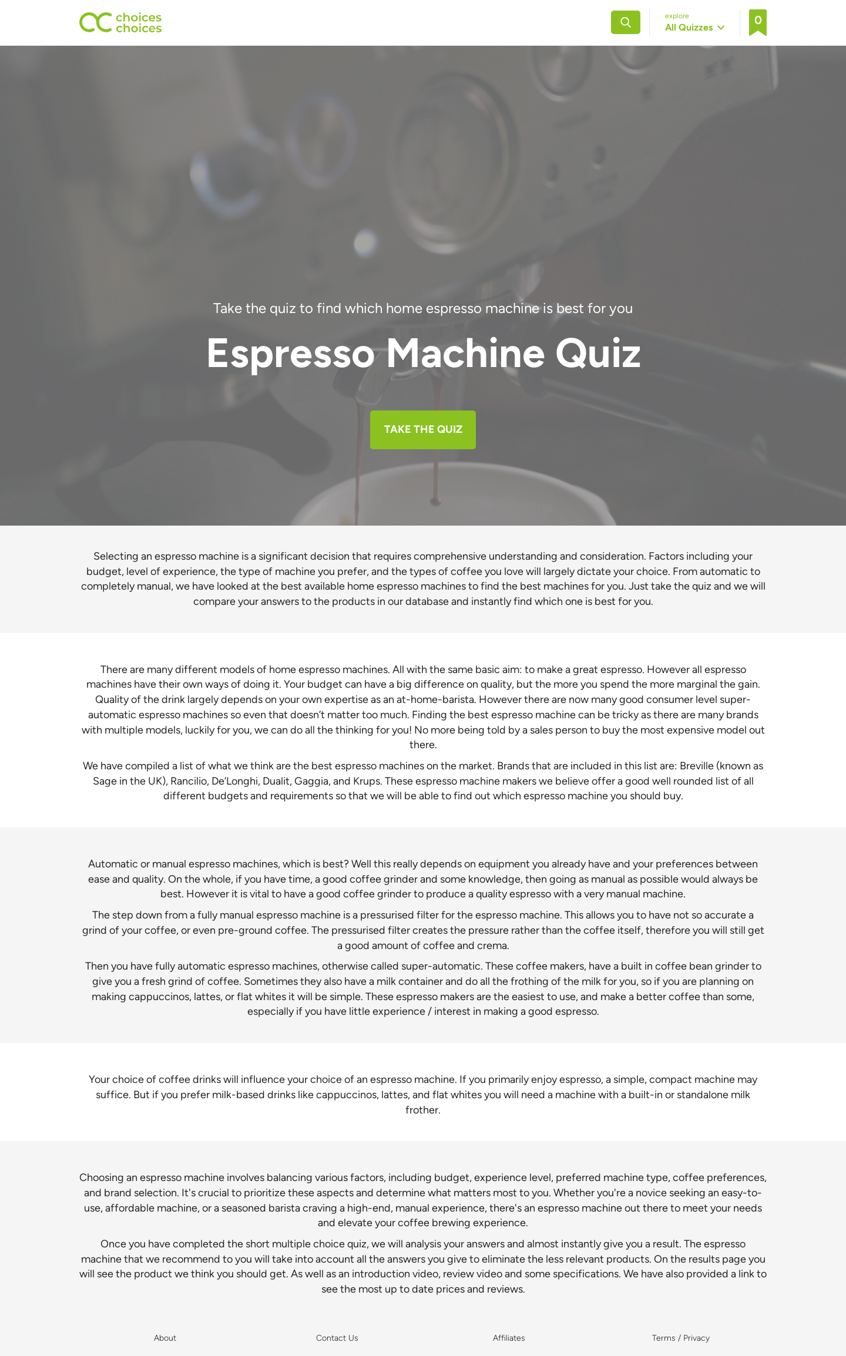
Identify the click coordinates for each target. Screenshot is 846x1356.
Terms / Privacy (681, 1338)
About (165, 1338)
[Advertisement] (423, 210)
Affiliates (509, 1338)
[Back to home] (120, 22)
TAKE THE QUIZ (423, 429)
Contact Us (337, 1338)
